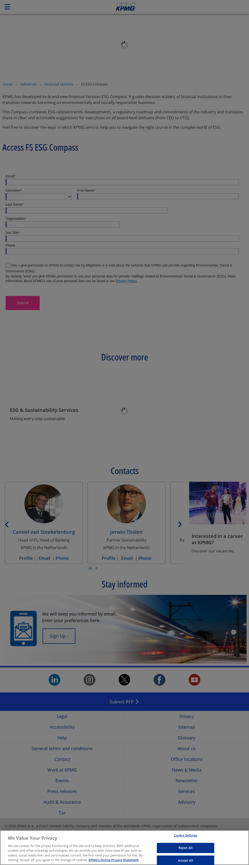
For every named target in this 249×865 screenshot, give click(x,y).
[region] (124, 847)
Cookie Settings (185, 835)
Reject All (185, 848)
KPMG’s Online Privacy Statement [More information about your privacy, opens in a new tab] (114, 860)
